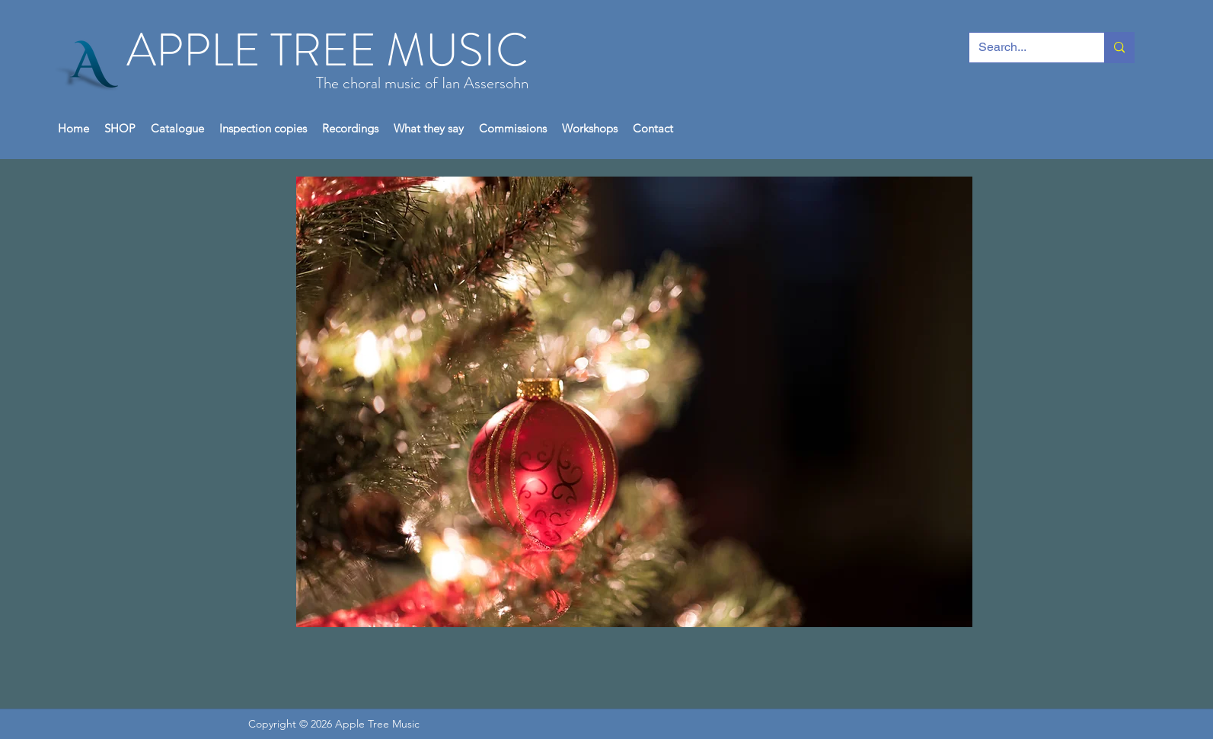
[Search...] (1025, 47)
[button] (120, 128)
